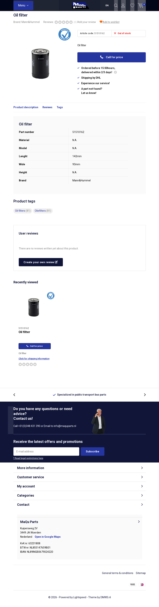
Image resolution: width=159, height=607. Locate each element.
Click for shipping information (34, 361)
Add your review (86, 24)
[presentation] (16, 397)
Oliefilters (43, 213)
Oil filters (23, 213)
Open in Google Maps (48, 539)
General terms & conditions (117, 575)
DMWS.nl (106, 600)
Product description (25, 110)
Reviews (47, 110)
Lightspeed (79, 600)
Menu (21, 5)
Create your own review (41, 265)
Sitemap (141, 575)
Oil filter (24, 335)
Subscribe (92, 454)
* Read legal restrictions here (28, 461)
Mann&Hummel (31, 24)
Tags (60, 110)
